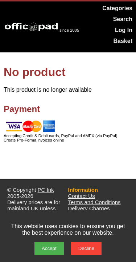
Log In (123, 30)
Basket (123, 41)
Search (122, 19)
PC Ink (46, 190)
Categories (117, 8)
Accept (49, 248)
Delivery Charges (89, 208)
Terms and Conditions (94, 202)
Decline (86, 248)
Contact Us (81, 196)
